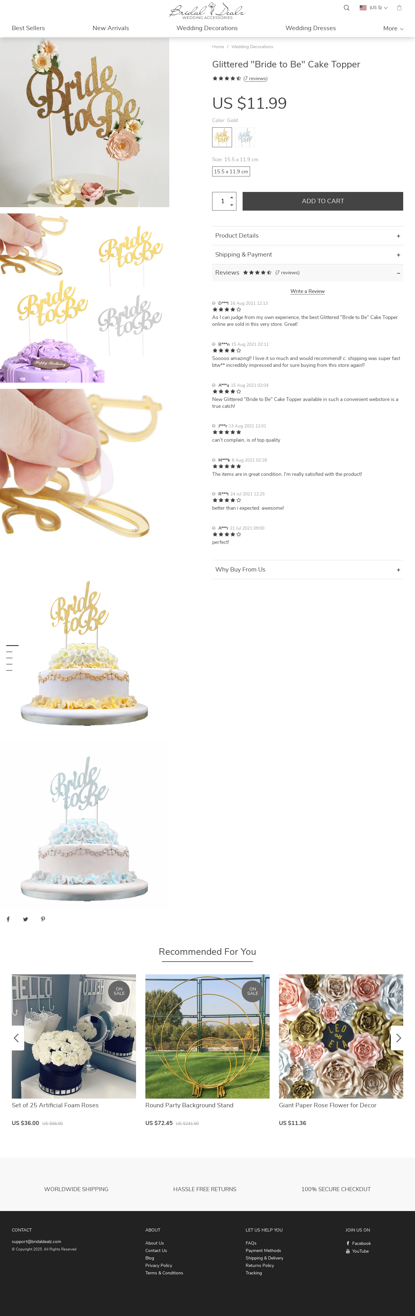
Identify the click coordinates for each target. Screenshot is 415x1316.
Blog (149, 1258)
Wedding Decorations (207, 28)
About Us (154, 1243)
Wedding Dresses (310, 28)
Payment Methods (263, 1251)
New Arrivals (111, 28)
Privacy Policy (158, 1266)
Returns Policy (260, 1266)
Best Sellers (28, 28)
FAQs (251, 1243)
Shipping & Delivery (264, 1258)
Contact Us (156, 1251)
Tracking (254, 1273)
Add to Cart (323, 201)
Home (218, 47)
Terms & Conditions (164, 1273)
